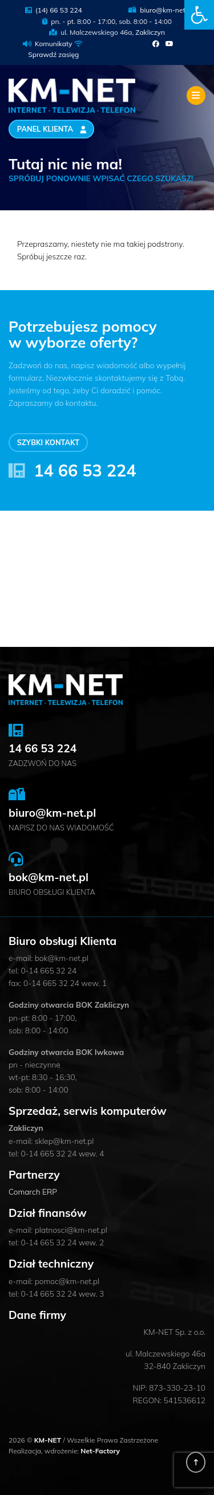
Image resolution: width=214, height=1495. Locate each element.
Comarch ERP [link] (33, 1191)
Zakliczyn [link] (150, 32)
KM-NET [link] (48, 1440)
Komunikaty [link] (53, 43)
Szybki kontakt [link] (48, 442)
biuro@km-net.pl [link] (160, 10)
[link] (199, 15)
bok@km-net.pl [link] (48, 877)
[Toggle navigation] (196, 95)
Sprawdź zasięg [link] (53, 54)
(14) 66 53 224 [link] (53, 10)
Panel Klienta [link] (51, 129)
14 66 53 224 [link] (85, 470)
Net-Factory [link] (100, 1451)
